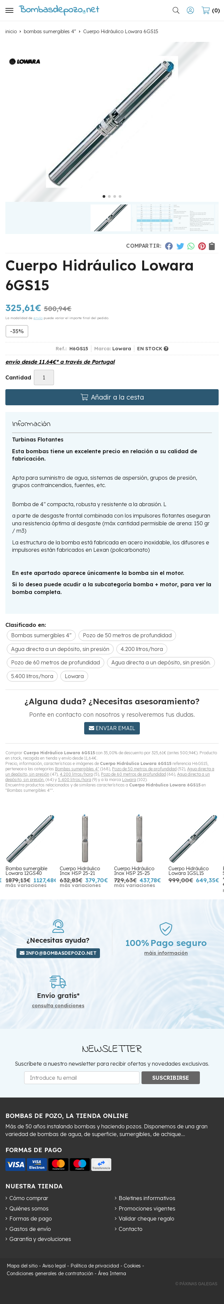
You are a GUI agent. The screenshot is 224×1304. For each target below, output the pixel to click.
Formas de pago (30, 1218)
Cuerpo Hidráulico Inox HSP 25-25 (134, 871)
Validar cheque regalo (146, 1218)
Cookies (132, 1266)
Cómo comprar (28, 1198)
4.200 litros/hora (76, 774)
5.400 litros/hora (74, 779)
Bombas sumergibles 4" (77, 768)
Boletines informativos (147, 1198)
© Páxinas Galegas (196, 1284)
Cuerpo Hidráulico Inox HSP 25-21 (80, 871)
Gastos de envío (30, 1229)
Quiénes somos (29, 1208)
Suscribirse (170, 1077)
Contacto (131, 1229)
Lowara (129, 779)
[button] (104, 196)
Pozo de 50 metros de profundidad (144, 768)
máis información (166, 953)
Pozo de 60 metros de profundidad (133, 774)
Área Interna (112, 1273)
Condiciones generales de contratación (50, 1273)
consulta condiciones (58, 1006)
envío (38, 318)
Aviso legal (54, 1266)
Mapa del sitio (22, 1266)
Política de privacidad (94, 1266)
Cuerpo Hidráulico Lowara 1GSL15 (188, 871)
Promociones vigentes (147, 1208)
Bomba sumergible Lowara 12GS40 (26, 871)
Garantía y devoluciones (40, 1239)
